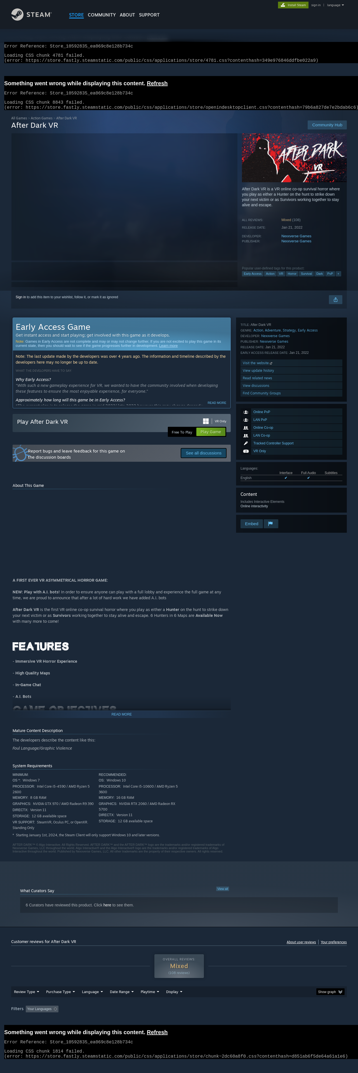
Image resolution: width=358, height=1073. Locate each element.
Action (270, 280)
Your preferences (334, 949)
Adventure (273, 448)
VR (281, 280)
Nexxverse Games (296, 243)
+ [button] (338, 280)
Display (172, 1002)
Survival (306, 280)
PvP (330, 280)
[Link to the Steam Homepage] (35, 19)
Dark (319, 280)
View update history (258, 488)
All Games (19, 125)
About (127, 15)
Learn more (168, 352)
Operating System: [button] (226, 1020)
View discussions (256, 503)
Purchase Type (58, 1002)
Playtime (148, 1002)
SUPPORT (149, 15)
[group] (179, 1020)
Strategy (289, 448)
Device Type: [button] (298, 1020)
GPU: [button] (274, 1020)
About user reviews (301, 949)
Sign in (21, 304)
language (333, 5)
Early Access (253, 280)
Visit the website (258, 481)
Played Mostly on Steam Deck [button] (179, 1020)
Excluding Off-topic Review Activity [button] (96, 1020)
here (107, 911)
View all (222, 895)
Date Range (119, 1002)
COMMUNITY (102, 15)
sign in (316, 5)
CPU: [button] (255, 1020)
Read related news (257, 496)
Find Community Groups (262, 511)
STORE (76, 15)
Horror (292, 280)
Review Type (24, 1002)
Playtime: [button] (139, 1020)
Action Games (42, 125)
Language (90, 1002)
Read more (217, 409)
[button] (30, 1019)
